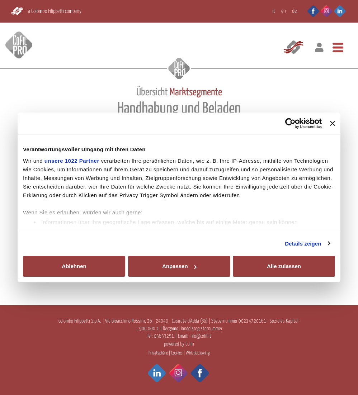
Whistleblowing (197, 353)
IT (273, 11)
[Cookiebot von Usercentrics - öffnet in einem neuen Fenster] (290, 123)
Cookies (177, 353)
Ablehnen (74, 266)
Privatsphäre (158, 353)
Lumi (189, 344)
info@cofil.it (200, 336)
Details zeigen (303, 244)
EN (283, 11)
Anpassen (179, 266)
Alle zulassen (284, 266)
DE (294, 11)
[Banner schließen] (332, 123)
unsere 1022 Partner (71, 161)
